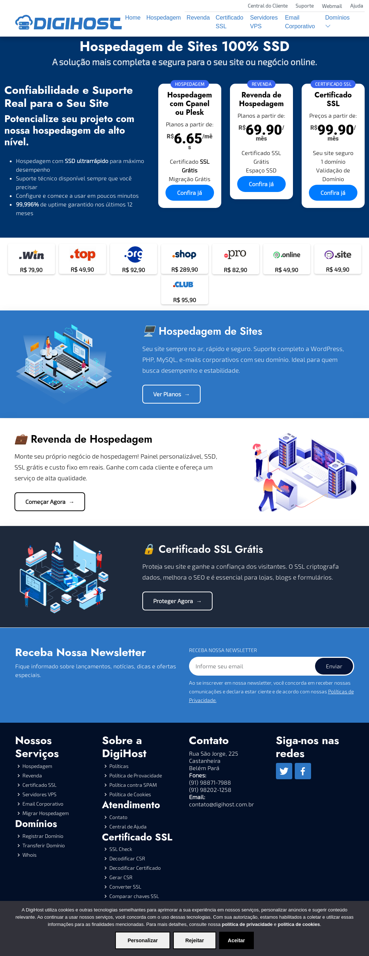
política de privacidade (247, 924)
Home (133, 17)
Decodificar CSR (127, 858)
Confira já (189, 192)
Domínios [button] (337, 21)
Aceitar (236, 940)
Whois (29, 854)
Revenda (198, 17)
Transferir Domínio (43, 845)
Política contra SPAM (133, 785)
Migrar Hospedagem (45, 813)
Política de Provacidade (135, 775)
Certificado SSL (229, 21)
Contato (118, 817)
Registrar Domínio (42, 836)
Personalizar (142, 940)
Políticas (119, 766)
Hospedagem (163, 17)
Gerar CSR (121, 877)
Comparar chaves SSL (134, 896)
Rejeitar (194, 940)
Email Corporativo (300, 21)
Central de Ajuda (128, 826)
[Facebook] (303, 771)
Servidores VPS (263, 21)
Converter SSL (125, 886)
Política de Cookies (130, 794)
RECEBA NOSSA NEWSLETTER (223, 650)
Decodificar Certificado (135, 868)
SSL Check (120, 849)
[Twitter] (284, 771)
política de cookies (299, 924)
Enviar (334, 666)
